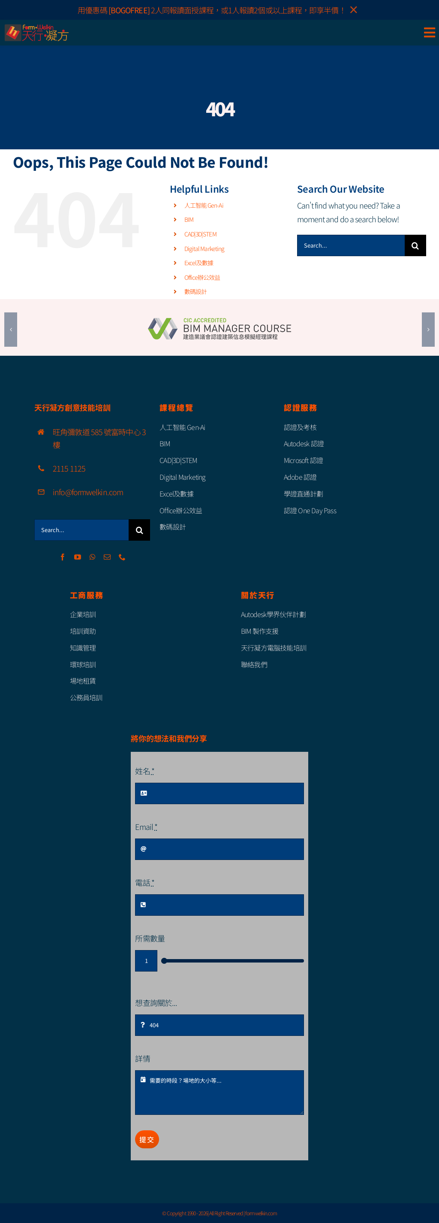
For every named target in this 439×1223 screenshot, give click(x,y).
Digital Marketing (204, 248)
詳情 (142, 1058)
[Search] (415, 245)
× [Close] (353, 10)
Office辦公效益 (202, 277)
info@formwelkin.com (88, 491)
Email (146, 826)
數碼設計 (195, 291)
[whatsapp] (92, 557)
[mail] (107, 557)
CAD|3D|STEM (200, 234)
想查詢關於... (156, 1002)
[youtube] (77, 557)
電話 (144, 882)
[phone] (122, 557)
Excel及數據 (198, 262)
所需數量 (149, 938)
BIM (188, 219)
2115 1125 (69, 468)
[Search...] (351, 245)
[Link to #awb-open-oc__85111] (429, 32)
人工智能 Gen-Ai (203, 205)
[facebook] (62, 557)
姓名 (144, 770)
